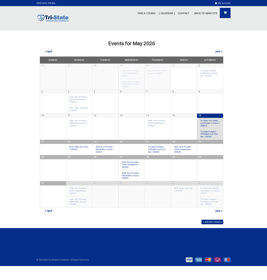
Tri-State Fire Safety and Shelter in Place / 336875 (209, 124)
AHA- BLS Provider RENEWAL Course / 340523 (78, 124)
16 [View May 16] (200, 117)
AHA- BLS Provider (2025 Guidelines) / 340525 (156, 124)
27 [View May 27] (121, 169)
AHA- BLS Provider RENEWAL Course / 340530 (131, 187)
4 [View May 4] (68, 92)
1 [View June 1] (68, 196)
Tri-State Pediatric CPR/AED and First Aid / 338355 (209, 214)
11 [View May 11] (69, 117)
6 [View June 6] (199, 196)
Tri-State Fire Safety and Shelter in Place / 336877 (209, 203)
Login (59, 3)
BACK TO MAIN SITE (205, 13)
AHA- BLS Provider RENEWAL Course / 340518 (131, 84)
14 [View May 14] (147, 117)
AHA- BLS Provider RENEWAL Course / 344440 (78, 214)
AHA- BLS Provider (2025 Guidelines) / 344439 (78, 203)
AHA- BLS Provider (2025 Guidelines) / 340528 (182, 152)
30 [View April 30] (147, 65)
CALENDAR (166, 13)
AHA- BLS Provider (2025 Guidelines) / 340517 (130, 73)
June (218, 51)
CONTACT (183, 13)
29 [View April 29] (121, 65)
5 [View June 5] (173, 196)
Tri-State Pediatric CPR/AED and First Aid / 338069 (156, 152)
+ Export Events (212, 236)
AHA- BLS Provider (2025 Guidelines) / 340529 (130, 176)
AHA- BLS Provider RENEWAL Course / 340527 (105, 152)
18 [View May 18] (69, 144)
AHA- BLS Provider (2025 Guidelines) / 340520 (78, 100)
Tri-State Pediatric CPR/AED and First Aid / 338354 (209, 135)
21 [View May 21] (147, 144)
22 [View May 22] (173, 144)
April (48, 51)
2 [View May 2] (199, 65)
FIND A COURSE (146, 13)
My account (223, 3)
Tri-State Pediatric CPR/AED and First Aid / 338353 (209, 73)
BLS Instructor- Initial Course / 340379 (157, 71)
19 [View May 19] (95, 144)
